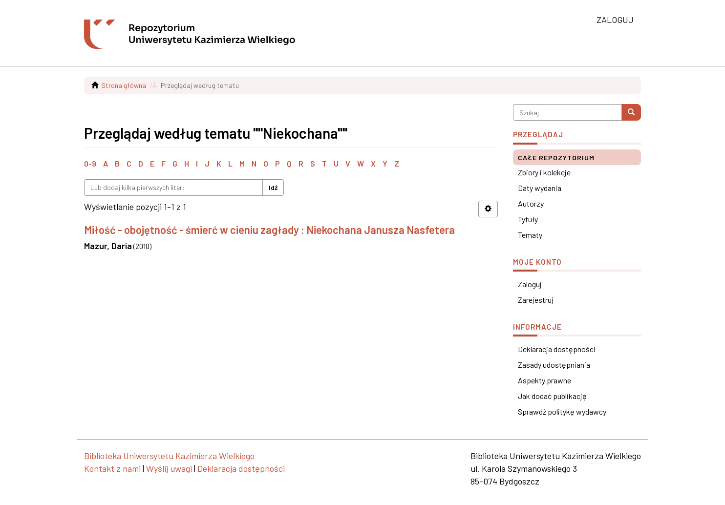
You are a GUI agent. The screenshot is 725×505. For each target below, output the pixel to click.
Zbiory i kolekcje (544, 172)
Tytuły (528, 219)
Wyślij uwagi (169, 468)
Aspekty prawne (544, 380)
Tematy (530, 234)
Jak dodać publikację (552, 395)
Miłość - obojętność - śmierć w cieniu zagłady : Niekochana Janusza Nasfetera (269, 229)
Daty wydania (539, 187)
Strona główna (123, 85)
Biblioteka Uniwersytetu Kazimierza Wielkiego (169, 455)
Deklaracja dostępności (557, 349)
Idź (273, 187)
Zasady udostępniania (554, 364)
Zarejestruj (536, 299)
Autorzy (531, 203)
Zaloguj (530, 284)
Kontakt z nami (112, 468)
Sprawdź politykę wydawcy (562, 411)
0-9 (90, 163)
